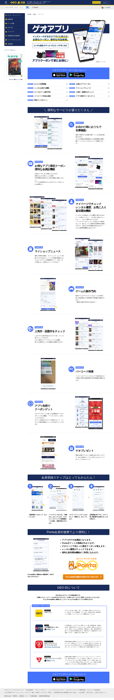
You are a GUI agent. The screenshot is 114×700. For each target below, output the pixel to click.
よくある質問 (81, 692)
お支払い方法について (100, 692)
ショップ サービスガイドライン (56, 690)
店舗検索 (35, 7)
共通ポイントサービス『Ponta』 (44, 692)
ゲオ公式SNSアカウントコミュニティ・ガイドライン (18, 692)
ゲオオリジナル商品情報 (93, 690)
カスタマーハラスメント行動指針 (75, 689)
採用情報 (14, 696)
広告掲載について (23, 696)
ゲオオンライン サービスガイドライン (14, 690)
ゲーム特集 (11, 23)
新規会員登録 (96, 2)
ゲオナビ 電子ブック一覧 (15, 79)
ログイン (105, 2)
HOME (29, 14)
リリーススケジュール (14, 39)
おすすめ (10, 27)
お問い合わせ (89, 692)
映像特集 (10, 19)
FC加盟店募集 (33, 696)
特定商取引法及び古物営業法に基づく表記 (65, 692)
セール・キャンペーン (14, 15)
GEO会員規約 (29, 690)
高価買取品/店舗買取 (14, 35)
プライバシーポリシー (40, 690)
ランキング (11, 31)
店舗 (34, 14)
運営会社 (6, 696)
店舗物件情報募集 (43, 696)
